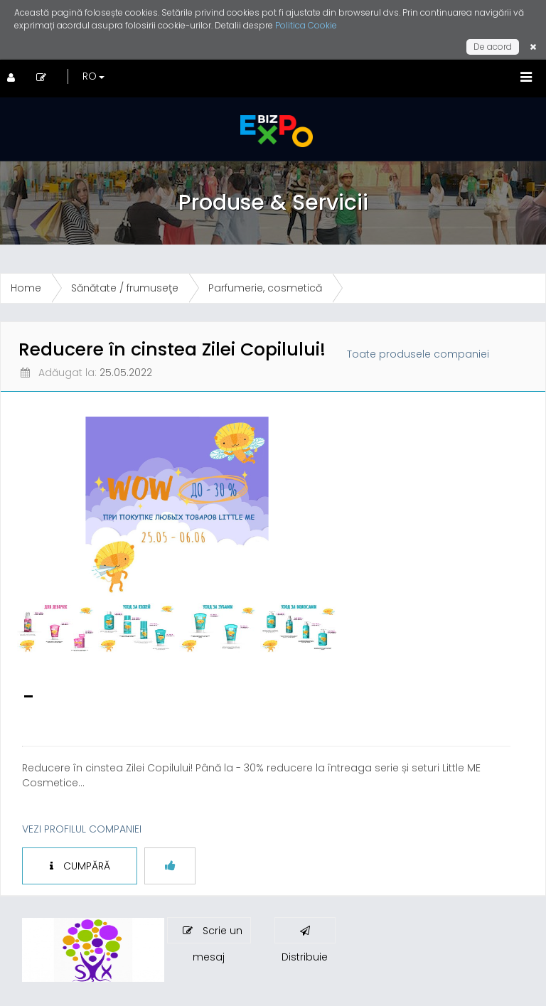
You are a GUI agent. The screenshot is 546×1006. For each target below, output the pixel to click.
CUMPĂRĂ (80, 866)
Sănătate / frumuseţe (124, 288)
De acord (492, 47)
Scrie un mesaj (212, 933)
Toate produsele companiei (418, 354)
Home (26, 288)
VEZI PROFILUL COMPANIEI (81, 829)
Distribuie (305, 934)
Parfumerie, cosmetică (265, 288)
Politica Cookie (306, 25)
